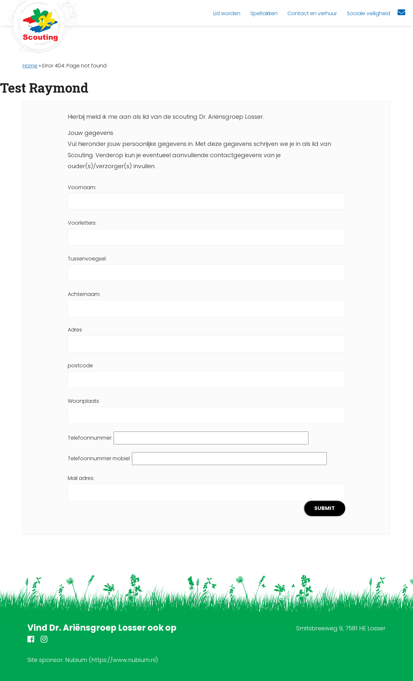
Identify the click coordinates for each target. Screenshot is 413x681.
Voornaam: (206, 194)
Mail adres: (206, 495)
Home (30, 65)
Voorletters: (206, 229)
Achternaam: (206, 301)
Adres (206, 336)
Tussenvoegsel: (206, 265)
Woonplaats (206, 408)
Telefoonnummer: (188, 438)
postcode (206, 372)
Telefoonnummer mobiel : (197, 458)
